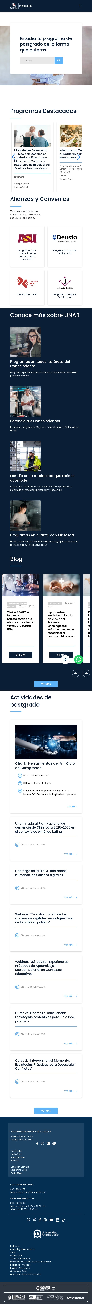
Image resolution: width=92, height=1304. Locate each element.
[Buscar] (41, 60)
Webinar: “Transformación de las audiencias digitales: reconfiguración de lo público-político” (44, 918)
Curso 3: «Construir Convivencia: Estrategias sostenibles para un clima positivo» (44, 1017)
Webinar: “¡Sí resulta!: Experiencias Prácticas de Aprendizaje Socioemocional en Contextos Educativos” (41, 968)
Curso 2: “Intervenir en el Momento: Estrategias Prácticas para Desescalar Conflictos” (45, 1065)
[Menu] (80, 6)
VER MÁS (20, 654)
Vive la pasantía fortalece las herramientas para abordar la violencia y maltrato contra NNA (20, 620)
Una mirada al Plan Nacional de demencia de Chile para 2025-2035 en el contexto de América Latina (45, 827)
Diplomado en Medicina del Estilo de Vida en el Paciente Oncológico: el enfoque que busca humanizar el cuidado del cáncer (61, 624)
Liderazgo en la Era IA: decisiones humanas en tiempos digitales (40, 873)
